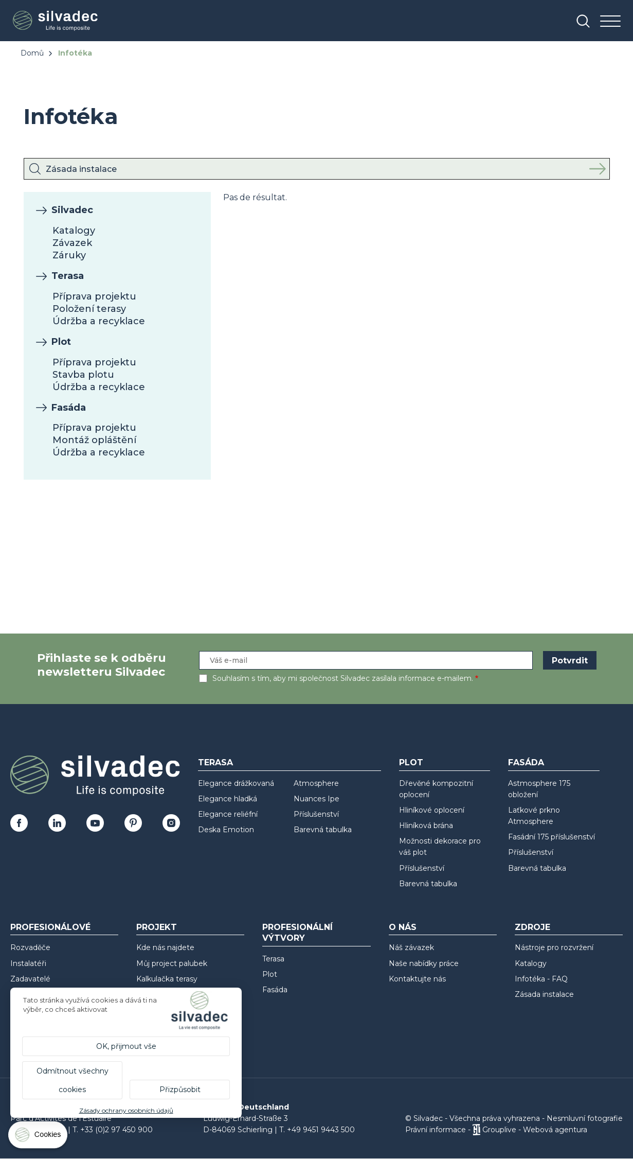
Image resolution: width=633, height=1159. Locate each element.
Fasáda (68, 407)
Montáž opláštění (94, 440)
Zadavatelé (30, 979)
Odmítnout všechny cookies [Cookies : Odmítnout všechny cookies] (72, 1080)
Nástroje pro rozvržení (554, 947)
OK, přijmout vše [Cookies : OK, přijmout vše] (126, 1046)
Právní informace (435, 1129)
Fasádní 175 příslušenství (551, 836)
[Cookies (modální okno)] (38, 1137)
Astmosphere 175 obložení (539, 789)
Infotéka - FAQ (541, 979)
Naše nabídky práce (424, 963)
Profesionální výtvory (297, 932)
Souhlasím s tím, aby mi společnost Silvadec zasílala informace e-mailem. (342, 678)
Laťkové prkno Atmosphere (534, 815)
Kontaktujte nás (417, 979)
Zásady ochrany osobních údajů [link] (126, 1110)
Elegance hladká (227, 798)
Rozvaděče (30, 947)
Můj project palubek (171, 963)
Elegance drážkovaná (236, 783)
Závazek (72, 243)
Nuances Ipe (316, 798)
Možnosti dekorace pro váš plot (440, 846)
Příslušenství (316, 814)
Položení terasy (89, 308)
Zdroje (532, 927)
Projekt (156, 927)
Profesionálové (50, 927)
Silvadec (72, 210)
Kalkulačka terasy (166, 979)
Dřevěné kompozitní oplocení (436, 789)
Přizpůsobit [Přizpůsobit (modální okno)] (180, 1089)
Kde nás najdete (165, 947)
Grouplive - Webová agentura (534, 1129)
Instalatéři (28, 963)
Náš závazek (411, 947)
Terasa (67, 276)
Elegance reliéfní (228, 814)
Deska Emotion (226, 829)
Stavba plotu (83, 374)
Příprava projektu (94, 296)
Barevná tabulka (323, 829)
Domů (32, 53)
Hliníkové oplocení (431, 810)
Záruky (69, 255)
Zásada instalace (544, 994)
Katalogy (73, 230)
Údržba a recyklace (98, 321)
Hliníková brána (426, 825)
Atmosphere (316, 783)
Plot (61, 341)
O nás (403, 927)
